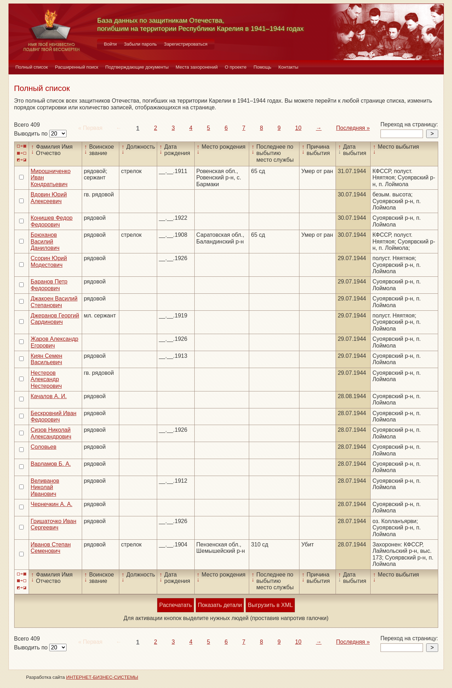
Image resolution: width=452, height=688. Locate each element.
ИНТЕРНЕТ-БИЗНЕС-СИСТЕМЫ (102, 677)
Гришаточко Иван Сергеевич (53, 524)
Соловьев (44, 447)
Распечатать (175, 605)
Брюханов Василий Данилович (45, 241)
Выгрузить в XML (270, 605)
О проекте (235, 67)
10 (298, 128)
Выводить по (31, 134)
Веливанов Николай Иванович (45, 487)
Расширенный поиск (76, 67)
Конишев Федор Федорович (52, 221)
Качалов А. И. (49, 396)
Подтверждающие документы (137, 67)
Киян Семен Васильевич (46, 359)
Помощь (262, 67)
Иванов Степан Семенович (51, 547)
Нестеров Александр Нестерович (46, 379)
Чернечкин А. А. (52, 504)
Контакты (288, 67)
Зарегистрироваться (185, 44)
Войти (110, 44)
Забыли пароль (140, 44)
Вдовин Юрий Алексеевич (49, 197)
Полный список (32, 67)
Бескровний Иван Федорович (53, 416)
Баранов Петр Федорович (49, 285)
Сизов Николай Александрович (51, 433)
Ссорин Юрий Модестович (49, 261)
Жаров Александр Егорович (55, 342)
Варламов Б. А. (51, 464)
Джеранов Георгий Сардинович (55, 319)
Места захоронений (197, 67)
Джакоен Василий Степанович (54, 302)
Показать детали (220, 605)
